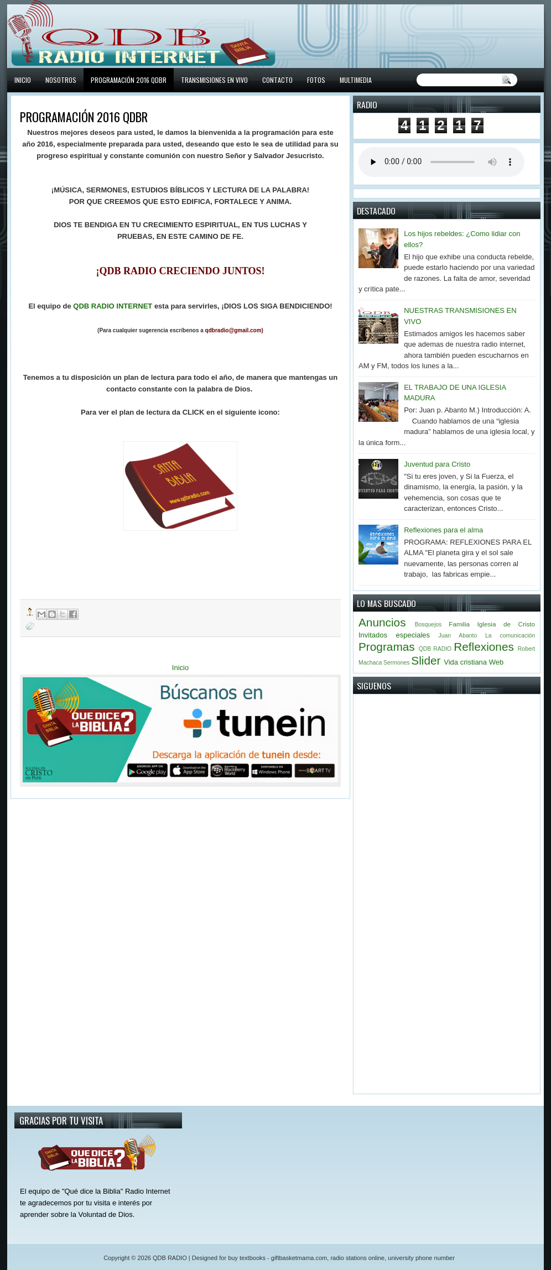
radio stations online (357, 1258)
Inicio (180, 667)
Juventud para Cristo (437, 464)
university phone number (421, 1258)
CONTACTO (277, 80)
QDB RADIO (435, 649)
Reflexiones (484, 646)
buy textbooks (247, 1258)
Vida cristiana (465, 662)
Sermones (396, 663)
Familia (459, 624)
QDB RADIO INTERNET (112, 306)
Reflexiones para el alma (443, 530)
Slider (425, 660)
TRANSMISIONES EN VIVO (214, 80)
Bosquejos (428, 624)
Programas (386, 646)
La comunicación (510, 636)
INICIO (22, 80)
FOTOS (316, 80)
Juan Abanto (458, 636)
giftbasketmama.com (299, 1258)
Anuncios (382, 622)
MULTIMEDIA (356, 80)
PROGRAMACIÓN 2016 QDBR (129, 80)
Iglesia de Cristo (506, 624)
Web (496, 662)
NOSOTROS (60, 80)
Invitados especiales (394, 635)
